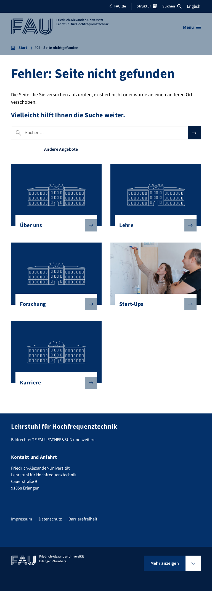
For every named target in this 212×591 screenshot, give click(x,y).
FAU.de (117, 6)
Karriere (54, 383)
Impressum (21, 519)
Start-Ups (153, 304)
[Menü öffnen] (192, 27)
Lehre (153, 225)
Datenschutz (50, 519)
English (193, 6)
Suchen (172, 6)
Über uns (54, 225)
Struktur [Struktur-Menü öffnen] (147, 6)
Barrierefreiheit (82, 519)
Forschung (54, 304)
